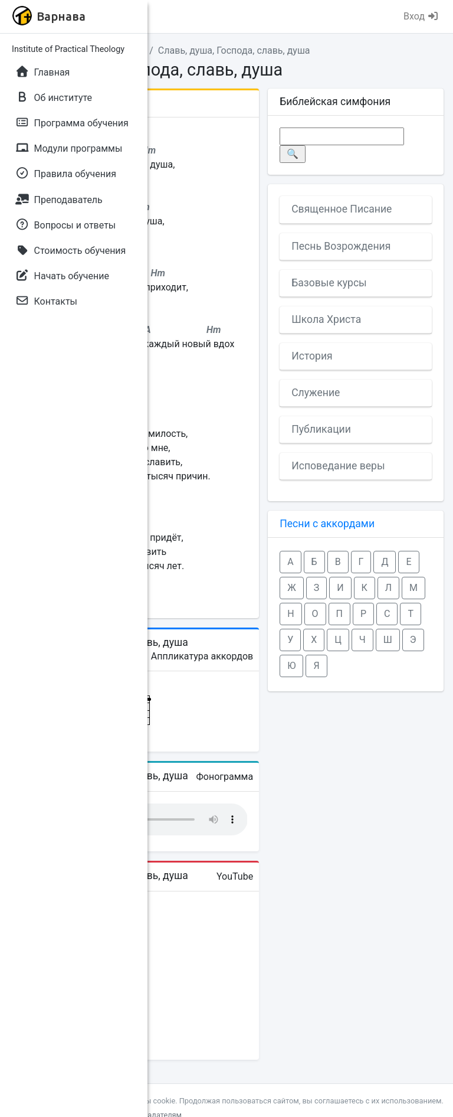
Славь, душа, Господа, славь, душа (234, 50)
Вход (421, 16)
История (312, 356)
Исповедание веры (338, 466)
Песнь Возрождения (340, 246)
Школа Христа (326, 319)
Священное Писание (341, 209)
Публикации (321, 429)
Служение (315, 393)
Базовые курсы (329, 283)
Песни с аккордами (327, 524)
